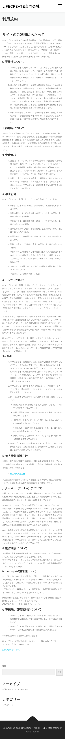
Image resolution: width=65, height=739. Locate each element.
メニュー (60, 6)
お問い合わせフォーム (11, 649)
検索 (4, 666)
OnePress (47, 727)
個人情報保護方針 (17, 473)
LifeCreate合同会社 (21, 6)
